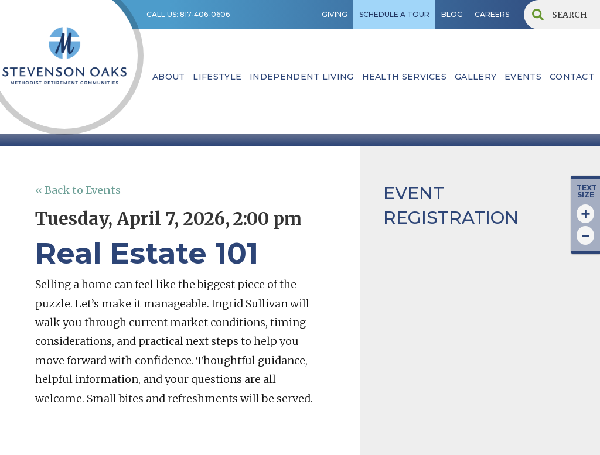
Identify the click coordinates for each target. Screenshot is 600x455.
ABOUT (168, 76)
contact (572, 76)
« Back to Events (78, 190)
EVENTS (522, 76)
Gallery (475, 76)
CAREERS (492, 14)
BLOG (452, 14)
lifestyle (217, 76)
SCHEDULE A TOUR (394, 14)
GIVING (334, 14)
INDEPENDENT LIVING (301, 76)
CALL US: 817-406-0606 (188, 14)
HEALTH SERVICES (404, 76)
